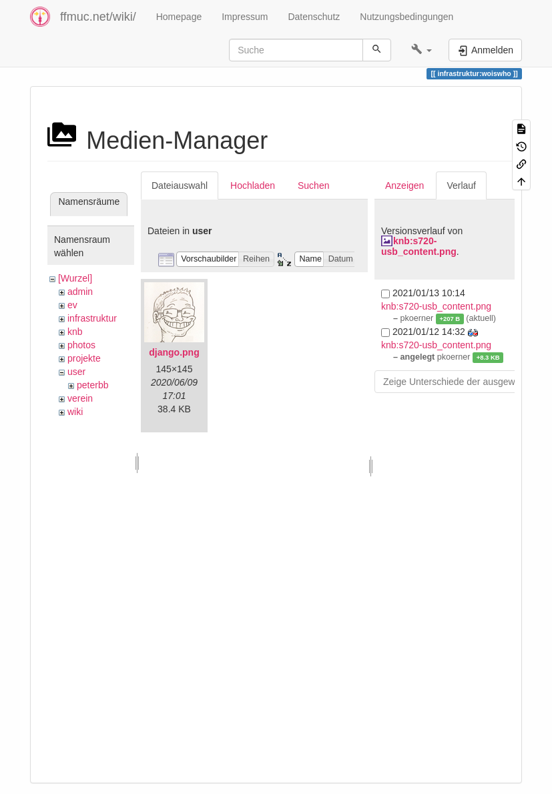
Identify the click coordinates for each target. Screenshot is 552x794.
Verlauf (461, 185)
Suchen (313, 185)
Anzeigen (404, 185)
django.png (174, 352)
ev (72, 305)
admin (80, 291)
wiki (75, 411)
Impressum (245, 16)
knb (75, 331)
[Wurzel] (75, 278)
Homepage (179, 16)
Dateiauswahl (180, 185)
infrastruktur (92, 318)
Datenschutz (314, 16)
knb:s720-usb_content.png (419, 246)
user (76, 371)
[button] (421, 50)
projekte (84, 358)
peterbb (92, 385)
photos (81, 345)
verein (80, 398)
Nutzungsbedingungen (406, 16)
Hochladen (252, 185)
